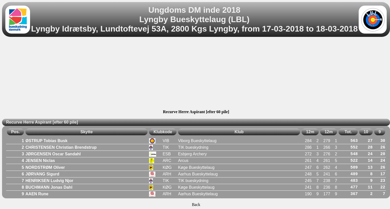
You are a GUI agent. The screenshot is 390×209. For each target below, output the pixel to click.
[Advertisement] (196, 74)
